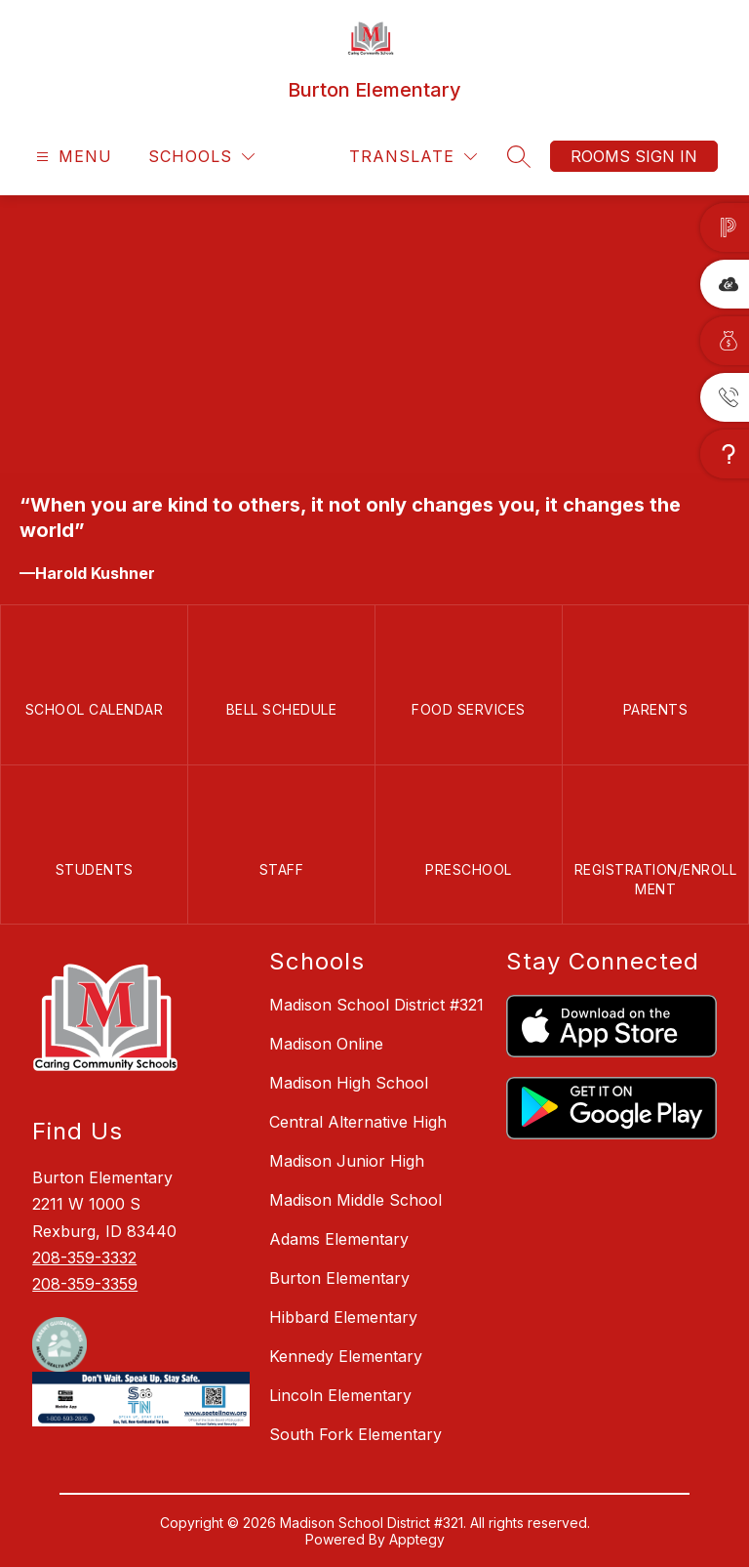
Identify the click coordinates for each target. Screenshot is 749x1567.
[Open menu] (71, 156)
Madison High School (348, 1083)
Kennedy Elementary (345, 1356)
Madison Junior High (346, 1161)
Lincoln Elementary (340, 1395)
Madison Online (326, 1043)
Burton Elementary (339, 1278)
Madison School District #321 (376, 1004)
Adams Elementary (339, 1239)
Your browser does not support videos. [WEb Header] (374, 334)
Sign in (666, 156)
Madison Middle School (355, 1200)
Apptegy (417, 1539)
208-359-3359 (85, 1284)
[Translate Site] (413, 156)
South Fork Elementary (355, 1434)
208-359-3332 (84, 1257)
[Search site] (519, 156)
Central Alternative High (358, 1122)
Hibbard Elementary (343, 1317)
